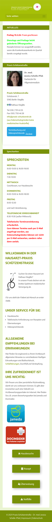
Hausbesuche (27, 453)
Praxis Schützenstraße (17, 65)
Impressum (26, 518)
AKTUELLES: (12, 27)
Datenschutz (37, 518)
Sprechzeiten (13, 151)
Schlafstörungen (12, 364)
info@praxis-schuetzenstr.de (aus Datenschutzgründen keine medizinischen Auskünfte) (20, 119)
